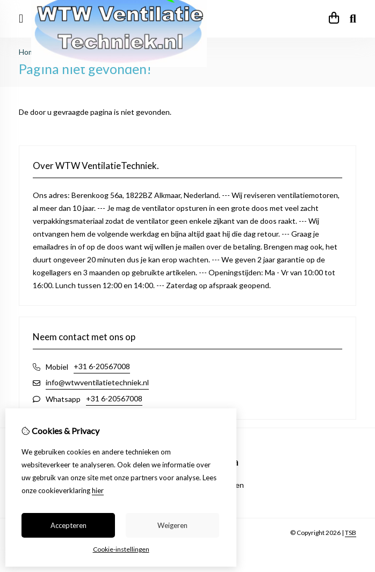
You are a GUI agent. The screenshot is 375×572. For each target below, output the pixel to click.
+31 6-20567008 (102, 366)
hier (98, 490)
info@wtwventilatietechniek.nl (97, 382)
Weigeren (172, 525)
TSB (350, 533)
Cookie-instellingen (121, 549)
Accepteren (68, 525)
